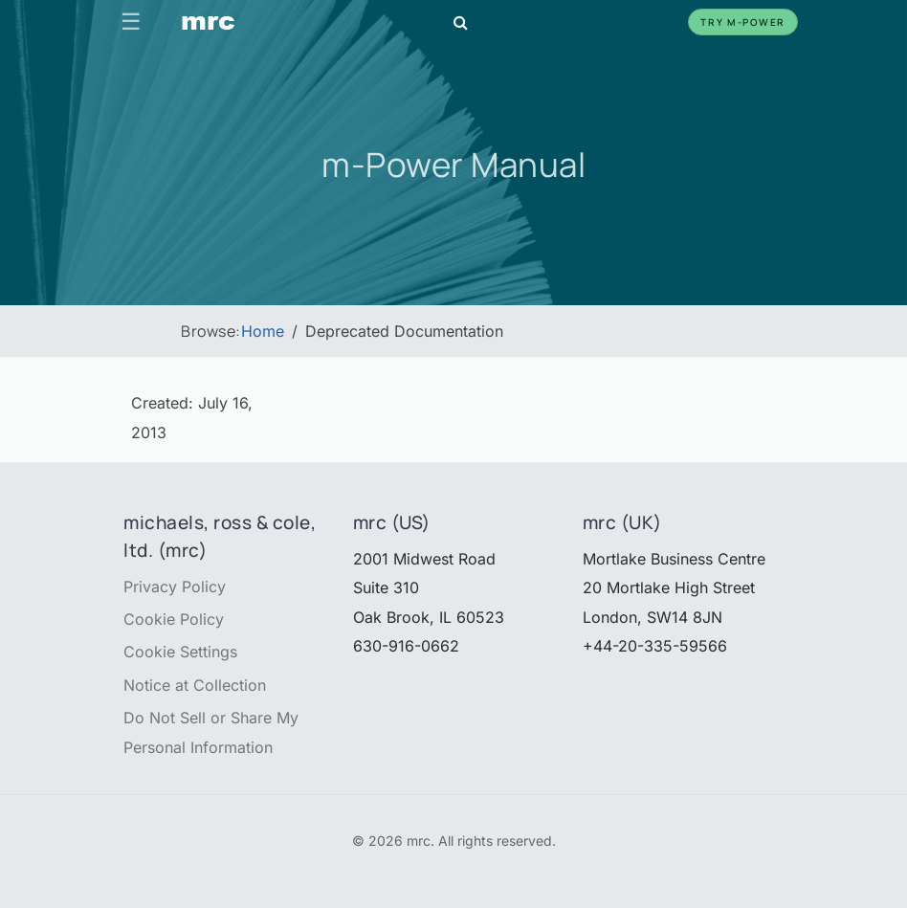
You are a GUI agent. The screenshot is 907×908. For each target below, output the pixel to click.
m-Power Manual (453, 164)
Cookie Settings (180, 651)
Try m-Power (742, 22)
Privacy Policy (174, 586)
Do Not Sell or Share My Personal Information (211, 732)
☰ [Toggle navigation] (131, 21)
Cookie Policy (173, 619)
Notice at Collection (194, 685)
